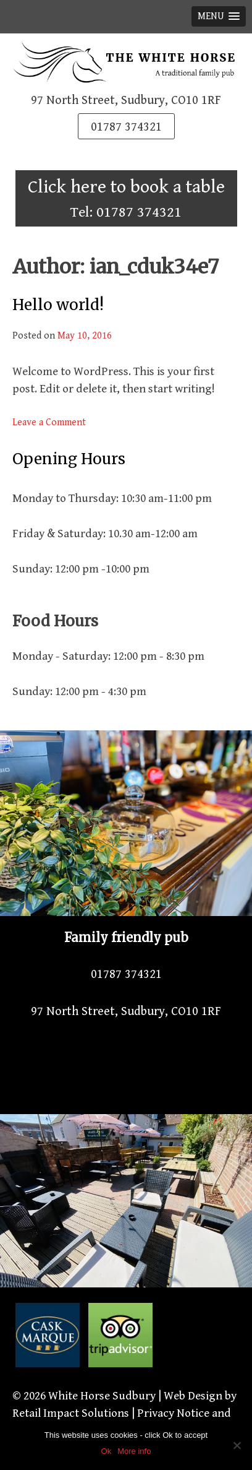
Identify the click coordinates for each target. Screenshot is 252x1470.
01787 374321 (126, 127)
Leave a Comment (49, 422)
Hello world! (58, 304)
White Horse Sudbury (102, 1396)
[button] (218, 16)
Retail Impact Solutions (70, 1413)
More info (134, 1451)
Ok (106, 1451)
